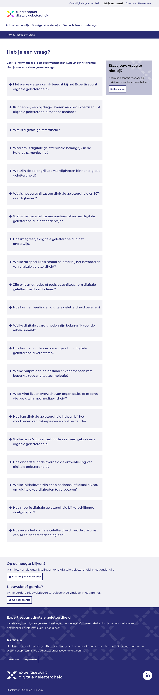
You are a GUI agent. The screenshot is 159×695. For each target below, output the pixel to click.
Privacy (38, 689)
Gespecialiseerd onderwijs (80, 25)
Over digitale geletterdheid (84, 3)
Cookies (27, 689)
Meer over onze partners (23, 659)
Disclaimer (13, 689)
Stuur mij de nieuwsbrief (25, 576)
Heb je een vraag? (113, 3)
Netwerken (144, 3)
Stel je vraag (117, 88)
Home (10, 34)
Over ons (131, 3)
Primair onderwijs (17, 25)
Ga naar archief (19, 599)
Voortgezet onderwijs (46, 25)
